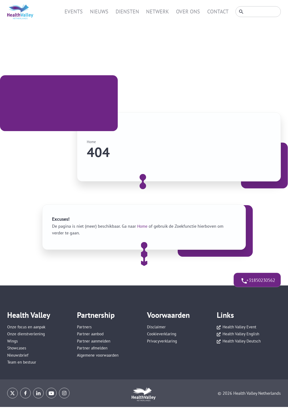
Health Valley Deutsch (243, 344)
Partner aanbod (91, 335)
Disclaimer (157, 327)
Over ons (189, 11)
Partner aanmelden (94, 344)
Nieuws (107, 11)
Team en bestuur (22, 369)
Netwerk (161, 11)
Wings (13, 344)
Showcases (17, 352)
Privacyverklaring (163, 344)
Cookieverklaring (162, 335)
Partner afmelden (93, 352)
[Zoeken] (256, 11)
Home (92, 141)
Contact (216, 11)
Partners (84, 327)
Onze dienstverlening (27, 335)
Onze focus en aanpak (27, 327)
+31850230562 (256, 282)
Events (84, 11)
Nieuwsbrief (18, 360)
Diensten (133, 11)
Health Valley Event (240, 327)
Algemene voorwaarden (99, 360)
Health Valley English (242, 335)
